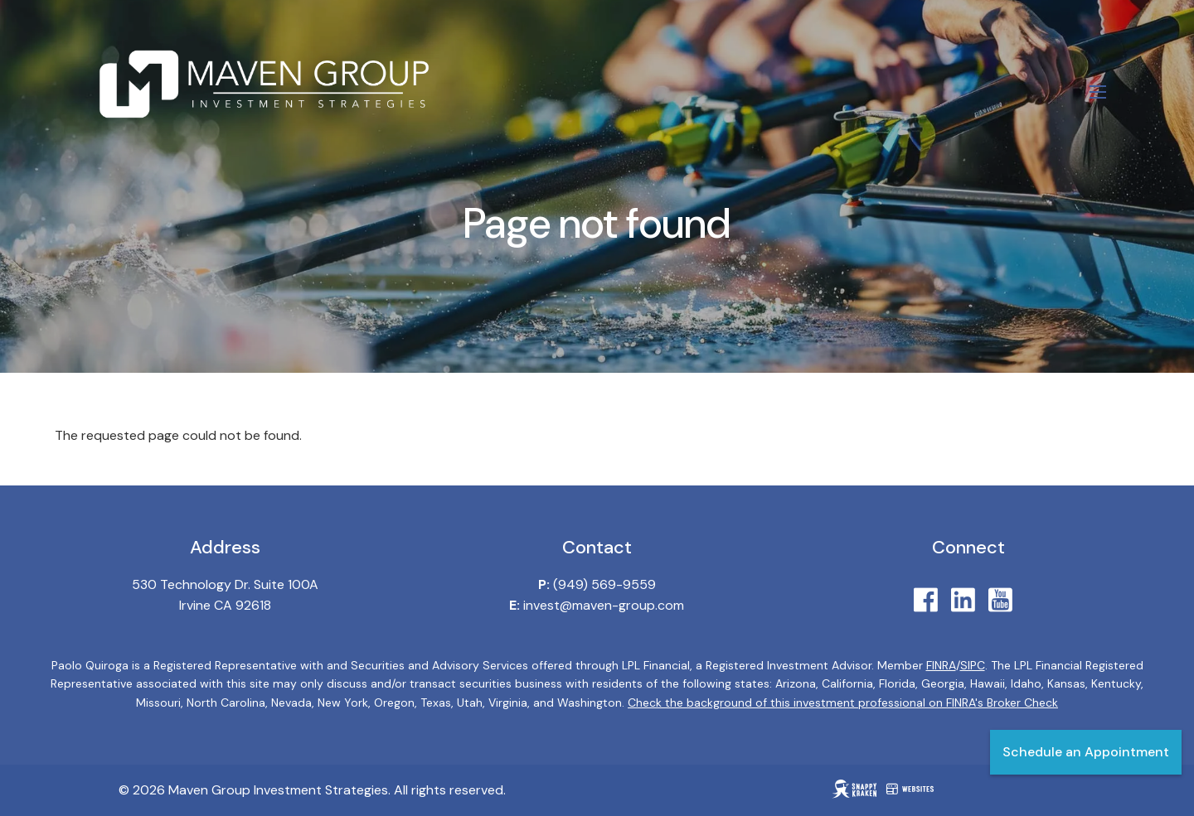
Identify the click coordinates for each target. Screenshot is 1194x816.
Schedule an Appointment (1085, 751)
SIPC (972, 665)
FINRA (941, 665)
